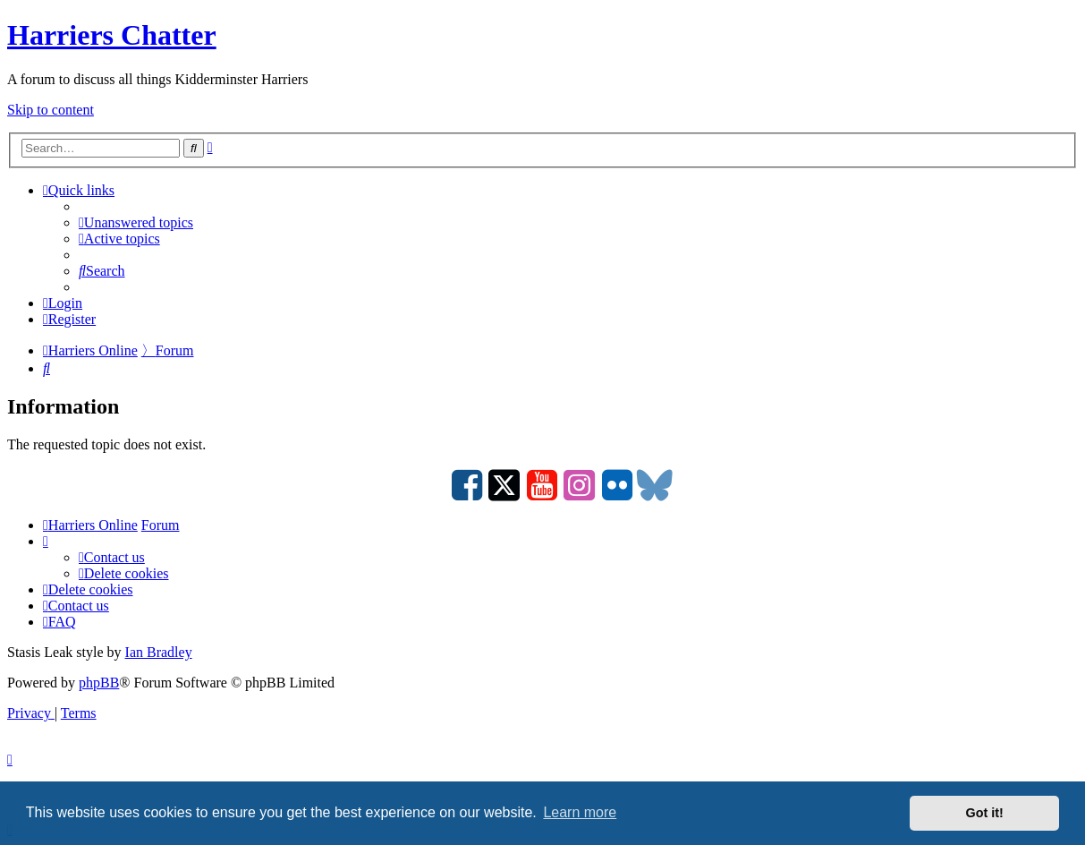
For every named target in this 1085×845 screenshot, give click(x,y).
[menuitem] (136, 222)
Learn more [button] (579, 812)
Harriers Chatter (111, 35)
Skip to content (50, 109)
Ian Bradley (158, 652)
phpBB (99, 682)
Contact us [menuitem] (112, 557)
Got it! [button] (985, 813)
